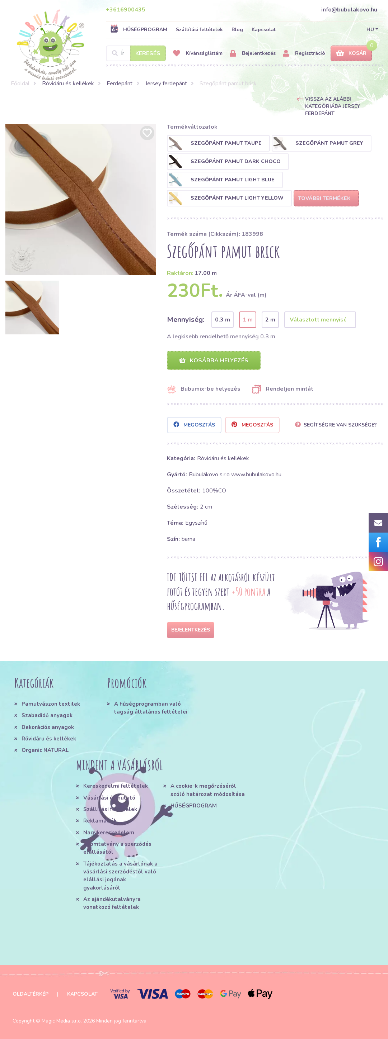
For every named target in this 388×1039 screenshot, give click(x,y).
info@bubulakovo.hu (349, 10)
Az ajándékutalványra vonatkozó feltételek (112, 903)
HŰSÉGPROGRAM (138, 29)
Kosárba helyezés (213, 360)
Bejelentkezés (253, 53)
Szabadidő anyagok (47, 715)
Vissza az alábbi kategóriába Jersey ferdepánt (332, 106)
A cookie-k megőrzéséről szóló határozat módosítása (207, 790)
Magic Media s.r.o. (62, 1020)
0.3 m (222, 320)
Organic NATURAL (45, 750)
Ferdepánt (119, 83)
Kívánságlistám (198, 53)
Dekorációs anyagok (48, 727)
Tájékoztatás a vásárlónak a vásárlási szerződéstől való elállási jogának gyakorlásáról (120, 875)
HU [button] (370, 29)
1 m (248, 320)
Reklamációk (100, 821)
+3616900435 (125, 10)
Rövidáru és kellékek (68, 83)
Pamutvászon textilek (51, 703)
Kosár (351, 53)
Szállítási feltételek (199, 29)
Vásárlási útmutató (109, 797)
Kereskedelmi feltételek (115, 786)
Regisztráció (304, 53)
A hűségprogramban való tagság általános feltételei (150, 707)
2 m (270, 320)
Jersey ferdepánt (166, 83)
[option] (80, 199)
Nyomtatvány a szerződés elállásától (117, 847)
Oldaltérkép (30, 994)
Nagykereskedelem (108, 832)
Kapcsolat (264, 29)
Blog (237, 29)
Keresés (147, 53)
